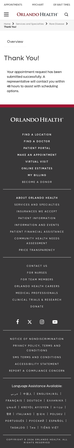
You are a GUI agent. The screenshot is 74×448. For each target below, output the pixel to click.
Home (7, 23)
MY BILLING (37, 175)
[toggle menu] (7, 14)
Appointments (13, 4)
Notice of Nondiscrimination (37, 339)
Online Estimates (37, 168)
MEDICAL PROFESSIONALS (37, 293)
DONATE (37, 306)
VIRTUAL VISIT (37, 161)
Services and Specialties (30, 23)
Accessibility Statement (37, 364)
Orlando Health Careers (37, 286)
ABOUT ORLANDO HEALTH (37, 198)
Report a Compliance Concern (37, 370)
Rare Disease (56, 23)
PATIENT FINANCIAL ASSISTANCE (37, 231)
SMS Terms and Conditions (37, 357)
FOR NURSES (37, 272)
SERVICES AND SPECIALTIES (37, 204)
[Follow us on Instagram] (42, 322)
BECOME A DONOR (37, 182)
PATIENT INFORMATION (37, 218)
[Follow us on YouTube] (55, 322)
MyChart (38, 4)
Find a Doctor (37, 141)
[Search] (66, 15)
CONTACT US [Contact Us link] (37, 266)
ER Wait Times (61, 4)
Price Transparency (37, 250)
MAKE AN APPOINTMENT (37, 155)
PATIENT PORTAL (37, 148)
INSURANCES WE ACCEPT (37, 211)
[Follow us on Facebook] (18, 322)
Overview (15, 41)
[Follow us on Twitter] (29, 322)
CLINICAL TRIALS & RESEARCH (37, 299)
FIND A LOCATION (37, 134)
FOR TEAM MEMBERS (37, 279)
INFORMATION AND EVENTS (37, 225)
